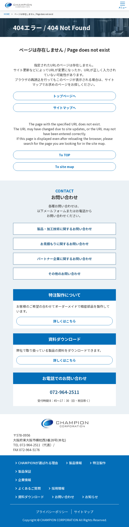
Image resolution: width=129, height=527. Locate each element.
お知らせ (91, 496)
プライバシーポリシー (52, 511)
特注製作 (99, 462)
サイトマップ (83, 511)
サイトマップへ (64, 107)
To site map (64, 166)
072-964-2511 (64, 392)
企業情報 (24, 479)
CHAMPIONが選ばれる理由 (38, 462)
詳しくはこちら (64, 321)
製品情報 (75, 462)
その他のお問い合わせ (64, 273)
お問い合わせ (64, 496)
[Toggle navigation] (122, 5)
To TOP (64, 154)
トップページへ (64, 95)
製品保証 (24, 471)
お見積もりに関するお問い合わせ (64, 243)
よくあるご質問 (29, 488)
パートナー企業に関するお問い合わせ (64, 258)
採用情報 (58, 488)
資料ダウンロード (31, 496)
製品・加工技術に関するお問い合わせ (64, 228)
